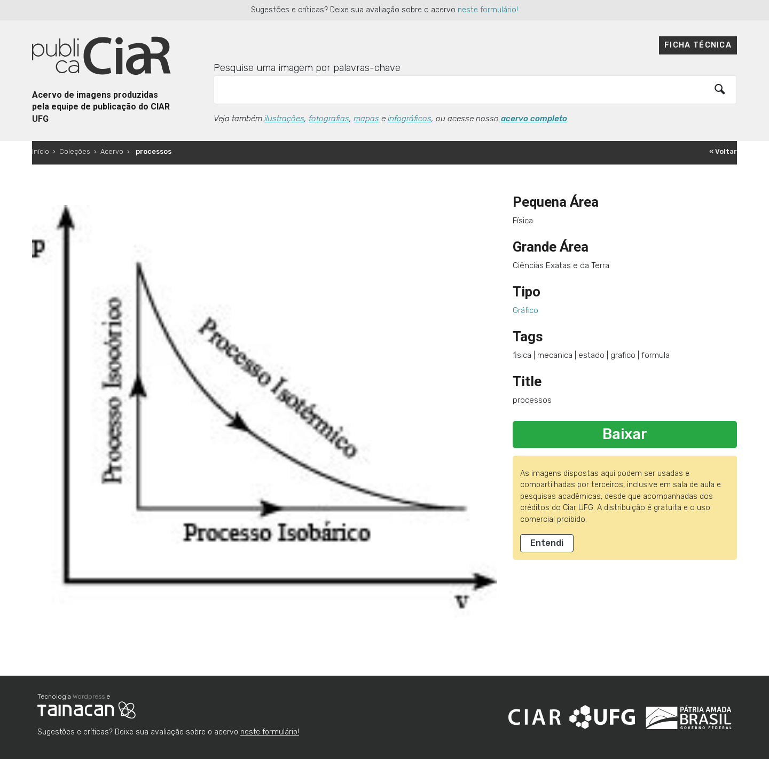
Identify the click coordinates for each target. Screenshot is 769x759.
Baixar (624, 434)
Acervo (111, 151)
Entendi (546, 543)
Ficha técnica (698, 45)
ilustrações (284, 118)
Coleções (74, 151)
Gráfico (525, 310)
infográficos (409, 118)
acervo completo (534, 118)
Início (40, 151)
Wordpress (89, 696)
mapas (366, 118)
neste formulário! (488, 9)
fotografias (329, 118)
